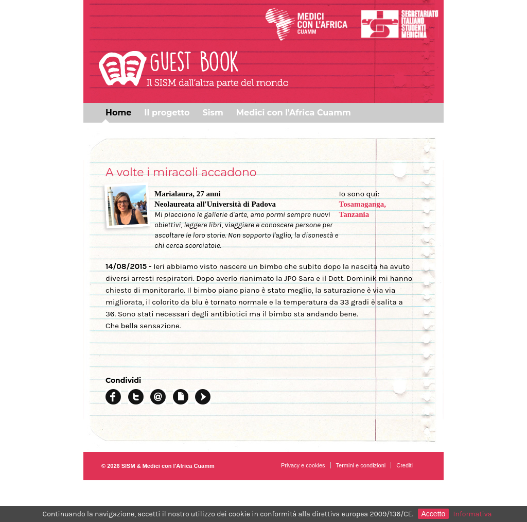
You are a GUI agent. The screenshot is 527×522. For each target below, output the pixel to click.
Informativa (472, 514)
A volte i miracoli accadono (181, 172)
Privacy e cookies (303, 465)
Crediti (404, 465)
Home (118, 112)
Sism (212, 112)
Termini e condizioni (361, 465)
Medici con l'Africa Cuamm (293, 112)
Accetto (433, 514)
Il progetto (166, 112)
